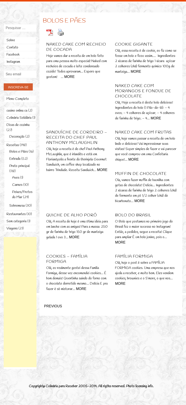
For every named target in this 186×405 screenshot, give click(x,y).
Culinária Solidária (19, 117)
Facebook (13, 54)
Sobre (11, 40)
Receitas (13, 145)
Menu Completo (18, 99)
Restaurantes (16, 214)
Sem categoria (16, 221)
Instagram (13, 61)
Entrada (14, 158)
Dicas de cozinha (18, 125)
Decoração (17, 136)
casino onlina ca (17, 110)
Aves (15, 177)
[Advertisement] (21, 302)
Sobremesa (17, 205)
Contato (12, 47)
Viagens (12, 228)
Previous (53, 306)
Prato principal (19, 166)
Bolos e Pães (18, 151)
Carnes (17, 185)
